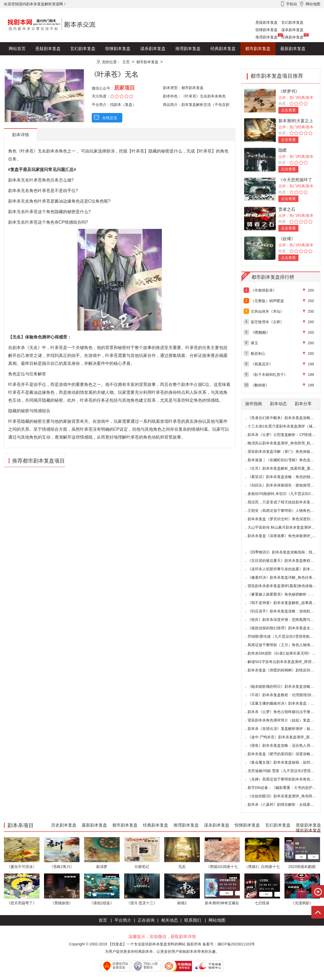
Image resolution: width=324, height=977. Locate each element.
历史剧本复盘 (21, 62)
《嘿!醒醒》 (260, 332)
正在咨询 (146, 920)
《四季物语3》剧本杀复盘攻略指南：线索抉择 (285, 552)
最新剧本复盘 (293, 48)
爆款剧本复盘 (56, 62)
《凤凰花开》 (262, 364)
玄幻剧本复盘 (292, 22)
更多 (83, 62)
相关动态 (169, 920)
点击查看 (288, 110)
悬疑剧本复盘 (266, 22)
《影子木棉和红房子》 (269, 374)
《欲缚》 (286, 239)
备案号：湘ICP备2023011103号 (228, 944)
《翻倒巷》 (260, 385)
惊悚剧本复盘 (266, 30)
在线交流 (109, 118)
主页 (126, 62)
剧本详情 (20, 134)
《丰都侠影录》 (264, 290)
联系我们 (192, 920)
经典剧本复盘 (292, 37)
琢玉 (254, 343)
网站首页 (17, 48)
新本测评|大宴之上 (295, 121)
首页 (103, 920)
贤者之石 (286, 209)
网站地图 (217, 920)
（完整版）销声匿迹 (267, 301)
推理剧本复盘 (266, 37)
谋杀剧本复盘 (292, 30)
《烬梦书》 (288, 91)
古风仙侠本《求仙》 (267, 311)
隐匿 (282, 150)
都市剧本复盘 (257, 48)
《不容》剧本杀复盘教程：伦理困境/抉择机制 (285, 695)
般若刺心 (258, 353)
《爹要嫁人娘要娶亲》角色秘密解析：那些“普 (285, 594)
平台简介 (122, 920)
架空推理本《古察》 (267, 322)
